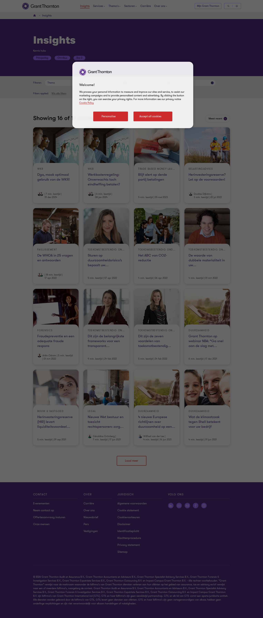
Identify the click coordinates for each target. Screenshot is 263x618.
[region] (132, 95)
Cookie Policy (86, 102)
